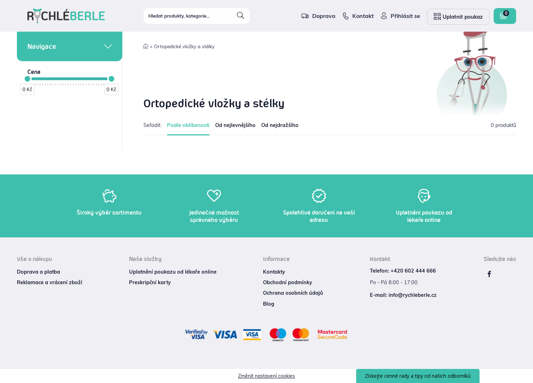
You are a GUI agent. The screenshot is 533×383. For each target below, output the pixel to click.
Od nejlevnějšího (235, 125)
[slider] (27, 79)
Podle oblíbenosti (188, 125)
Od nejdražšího (279, 125)
